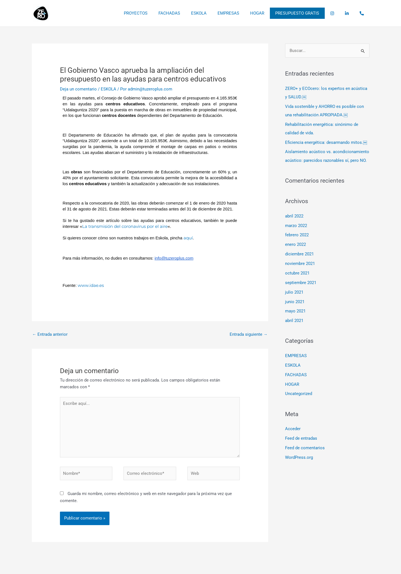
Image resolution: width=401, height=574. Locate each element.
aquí (188, 238)
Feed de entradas (301, 437)
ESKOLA (215, 13)
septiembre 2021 (300, 282)
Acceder (293, 428)
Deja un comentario (78, 89)
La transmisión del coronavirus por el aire (125, 226)
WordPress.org (299, 456)
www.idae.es (91, 285)
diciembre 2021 (299, 253)
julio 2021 (294, 291)
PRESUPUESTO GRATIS (306, 13)
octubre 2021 (297, 272)
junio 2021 (294, 301)
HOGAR (269, 13)
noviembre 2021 (300, 263)
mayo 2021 (295, 310)
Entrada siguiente (249, 334)
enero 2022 (295, 244)
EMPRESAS (243, 13)
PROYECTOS (157, 13)
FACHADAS (189, 13)
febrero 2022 (297, 234)
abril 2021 (294, 320)
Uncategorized (298, 393)
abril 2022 (294, 215)
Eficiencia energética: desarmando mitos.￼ (326, 142)
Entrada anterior (50, 334)
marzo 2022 (296, 225)
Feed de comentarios (305, 447)
